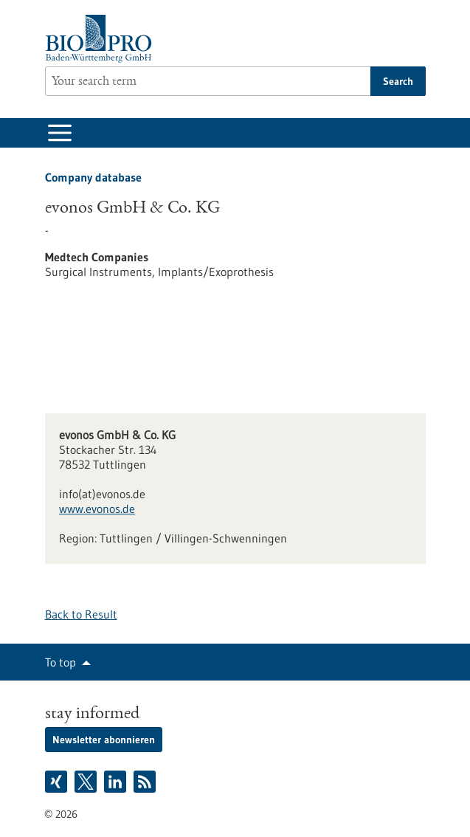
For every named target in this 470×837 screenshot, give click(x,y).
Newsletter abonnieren (103, 739)
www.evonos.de (97, 508)
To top (60, 662)
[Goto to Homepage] (102, 39)
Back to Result (81, 614)
